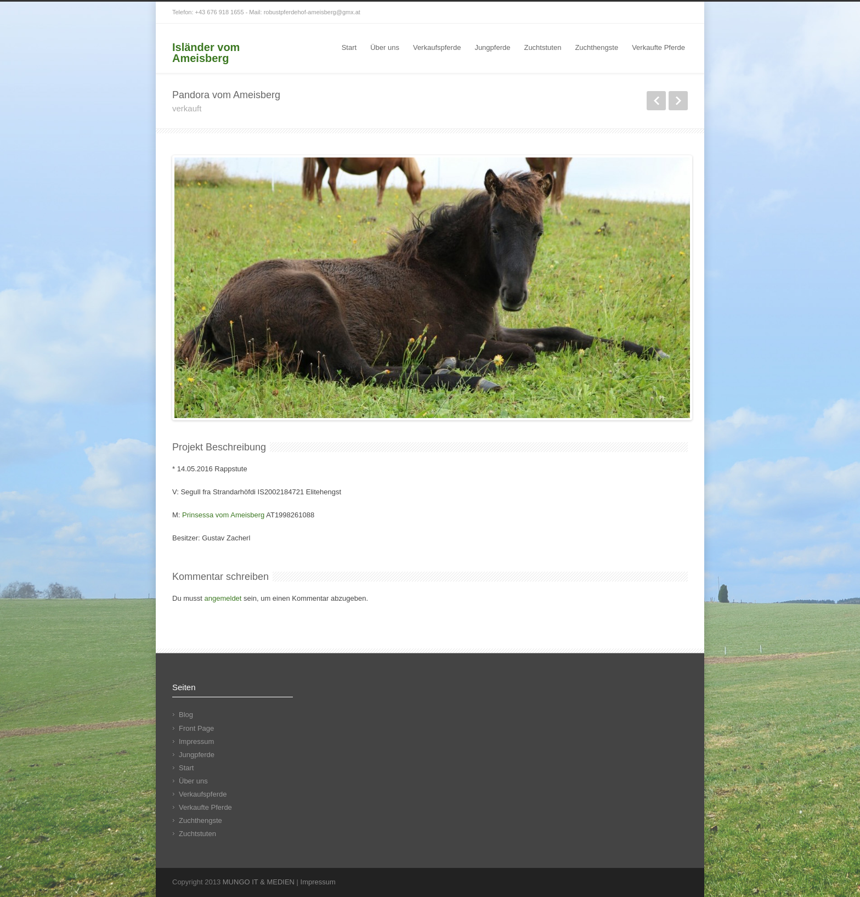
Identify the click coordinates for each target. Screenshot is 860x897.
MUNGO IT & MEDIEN (259, 882)
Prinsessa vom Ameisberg (223, 515)
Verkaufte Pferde (658, 47)
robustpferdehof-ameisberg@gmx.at (312, 12)
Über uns (384, 47)
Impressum (196, 741)
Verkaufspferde (437, 47)
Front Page (196, 728)
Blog (186, 714)
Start (349, 47)
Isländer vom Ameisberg (206, 52)
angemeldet (223, 598)
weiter (678, 100)
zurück (656, 100)
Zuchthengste (596, 47)
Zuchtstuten (542, 47)
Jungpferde (492, 47)
